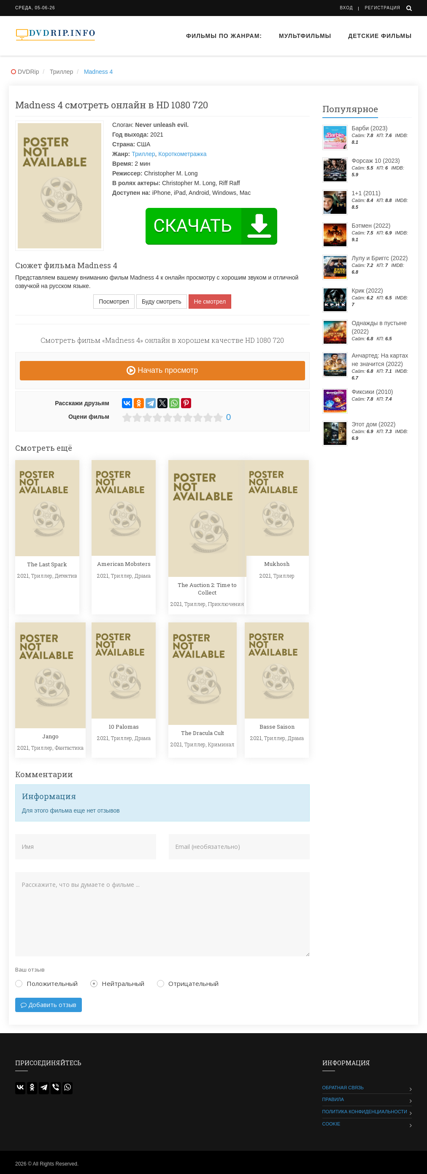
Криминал (221, 744)
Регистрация (382, 7)
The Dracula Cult (202, 733)
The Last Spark (47, 564)
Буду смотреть (161, 301)
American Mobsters (124, 564)
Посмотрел (114, 301)
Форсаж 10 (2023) (376, 160)
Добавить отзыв (48, 1005)
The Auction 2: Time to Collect (207, 588)
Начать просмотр (162, 370)
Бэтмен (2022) (371, 225)
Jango (50, 736)
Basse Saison (277, 726)
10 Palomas (124, 726)
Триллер (143, 154)
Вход (346, 7)
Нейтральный (117, 983)
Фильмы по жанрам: (224, 35)
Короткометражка (182, 154)
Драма (143, 575)
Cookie (331, 1123)
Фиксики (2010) (372, 391)
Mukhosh (276, 564)
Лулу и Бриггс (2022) (380, 258)
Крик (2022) (367, 290)
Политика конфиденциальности (364, 1111)
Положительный (46, 983)
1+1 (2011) (366, 193)
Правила (333, 1099)
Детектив (66, 575)
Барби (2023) (370, 128)
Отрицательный (188, 983)
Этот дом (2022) (374, 424)
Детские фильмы (380, 35)
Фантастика (69, 747)
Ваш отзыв (30, 969)
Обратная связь (343, 1087)
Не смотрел (210, 301)
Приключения (226, 603)
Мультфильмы (305, 35)
